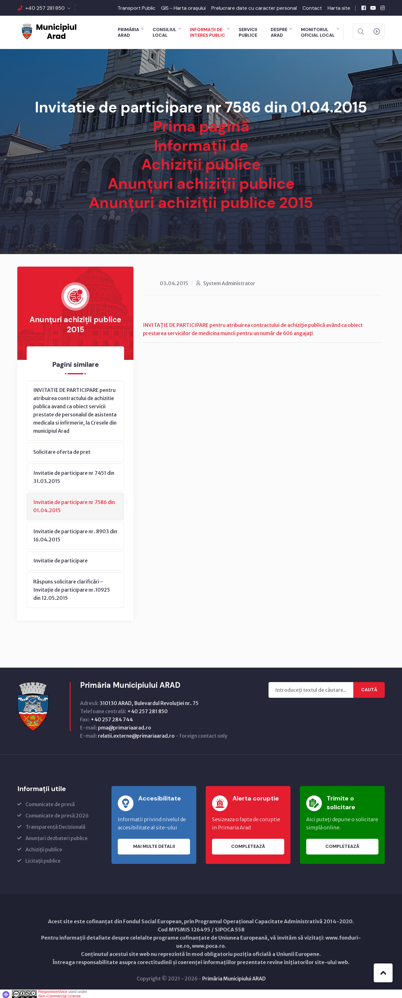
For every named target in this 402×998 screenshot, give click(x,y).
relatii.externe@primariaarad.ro (136, 734)
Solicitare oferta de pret (61, 450)
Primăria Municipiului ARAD (234, 977)
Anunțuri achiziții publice (201, 183)
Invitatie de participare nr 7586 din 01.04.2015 (74, 505)
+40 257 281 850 (45, 8)
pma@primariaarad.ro (124, 726)
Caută (369, 689)
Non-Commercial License (59, 995)
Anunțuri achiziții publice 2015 (201, 202)
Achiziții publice (201, 164)
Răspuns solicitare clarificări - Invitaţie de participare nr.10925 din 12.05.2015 (71, 588)
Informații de (201, 145)
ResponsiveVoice (52, 990)
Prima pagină (201, 126)
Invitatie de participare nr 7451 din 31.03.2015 (73, 476)
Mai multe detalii (154, 845)
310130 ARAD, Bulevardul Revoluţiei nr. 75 (149, 702)
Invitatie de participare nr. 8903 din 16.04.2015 (75, 534)
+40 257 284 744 (111, 718)
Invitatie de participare (60, 559)
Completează (248, 845)
